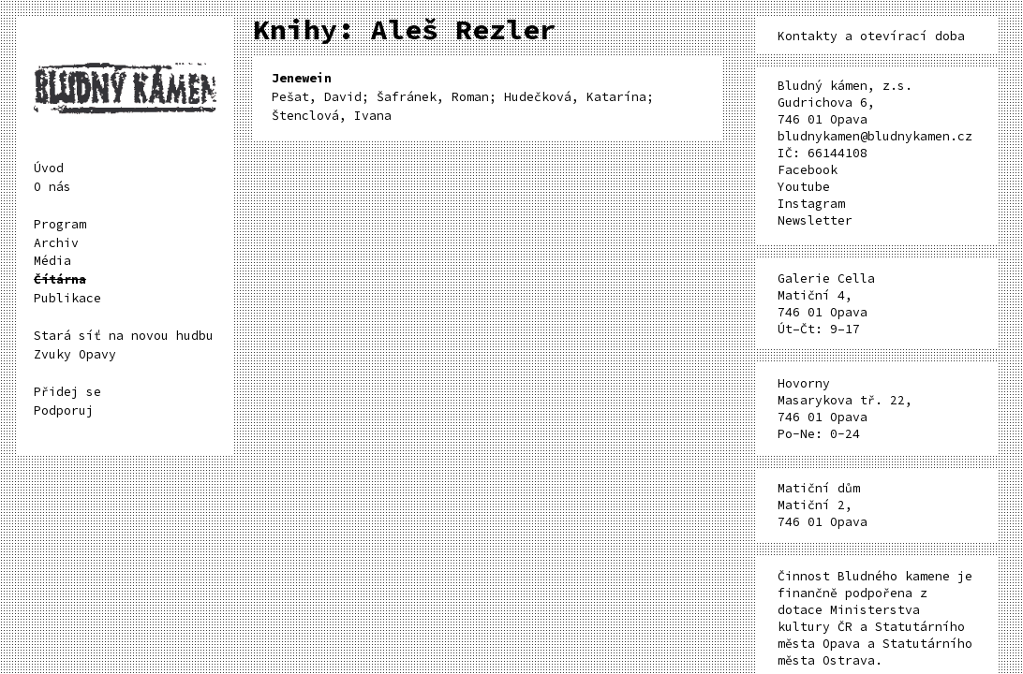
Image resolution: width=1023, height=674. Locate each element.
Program (60, 224)
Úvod (49, 168)
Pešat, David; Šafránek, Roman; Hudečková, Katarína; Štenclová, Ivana (463, 97)
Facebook (808, 170)
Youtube (804, 187)
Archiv (56, 243)
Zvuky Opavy (75, 354)
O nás (52, 187)
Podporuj (64, 410)
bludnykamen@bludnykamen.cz (875, 136)
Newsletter (815, 220)
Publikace (67, 298)
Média (52, 261)
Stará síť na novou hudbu (124, 336)
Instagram (811, 204)
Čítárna (60, 279)
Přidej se (67, 392)
